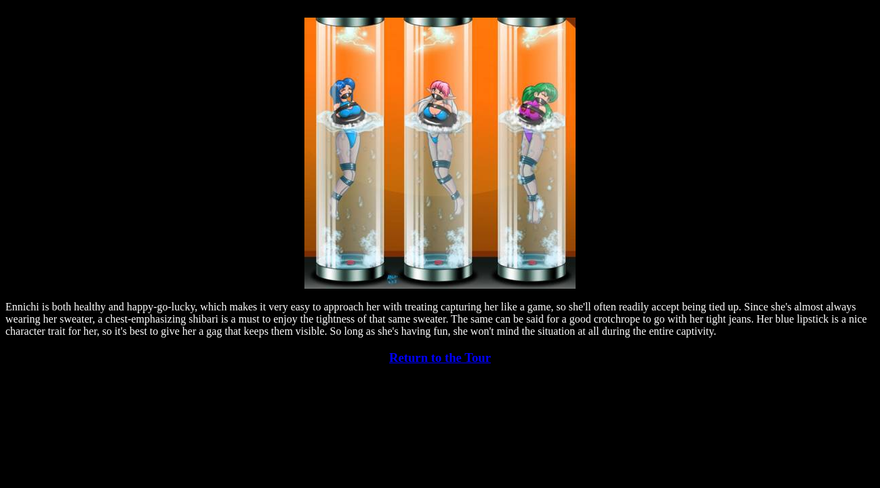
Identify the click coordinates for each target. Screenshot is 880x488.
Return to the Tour (440, 357)
